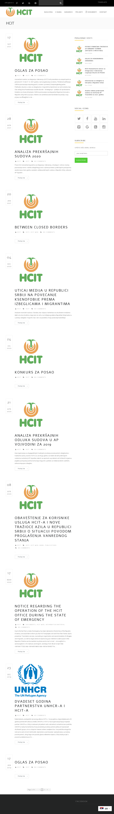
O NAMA (58, 11)
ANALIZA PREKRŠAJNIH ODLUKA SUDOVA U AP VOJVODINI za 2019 (37, 439)
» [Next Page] (49, 789)
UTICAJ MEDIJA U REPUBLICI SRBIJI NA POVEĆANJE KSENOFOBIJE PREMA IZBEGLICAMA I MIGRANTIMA (42, 296)
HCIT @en (34, 231)
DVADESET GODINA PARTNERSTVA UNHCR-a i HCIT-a (40, 705)
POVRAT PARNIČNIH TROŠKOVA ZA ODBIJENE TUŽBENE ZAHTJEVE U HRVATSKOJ (96, 48)
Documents (31, 624)
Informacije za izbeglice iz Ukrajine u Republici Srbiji (94, 81)
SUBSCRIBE (81, 159)
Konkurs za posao (34, 371)
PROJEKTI (79, 11)
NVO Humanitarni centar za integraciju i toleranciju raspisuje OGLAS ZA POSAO (95, 70)
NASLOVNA (48, 11)
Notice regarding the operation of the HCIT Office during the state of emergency (40, 612)
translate (102, 2)
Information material (55, 624)
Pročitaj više (21, 101)
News (42, 544)
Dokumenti (91, 11)
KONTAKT (103, 11)
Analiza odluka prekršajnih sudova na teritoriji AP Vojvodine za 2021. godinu (94, 92)
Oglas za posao (31, 69)
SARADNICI (68, 11)
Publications (51, 544)
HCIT (19, 75)
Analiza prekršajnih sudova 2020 (37, 153)
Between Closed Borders (41, 226)
